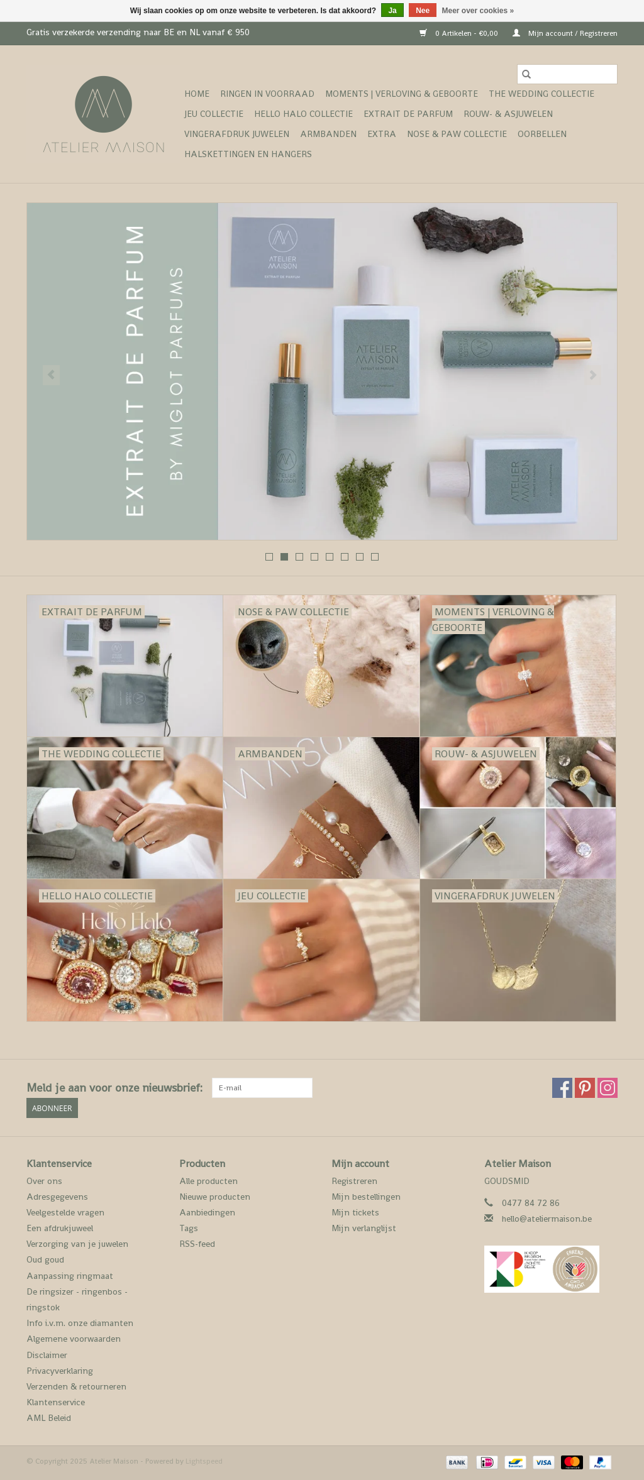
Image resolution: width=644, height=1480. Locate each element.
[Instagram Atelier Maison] (607, 1088)
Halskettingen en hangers (248, 154)
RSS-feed (197, 1243)
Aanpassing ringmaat (69, 1275)
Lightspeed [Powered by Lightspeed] (204, 1461)
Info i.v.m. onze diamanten (79, 1323)
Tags (188, 1228)
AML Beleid (48, 1417)
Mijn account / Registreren (565, 33)
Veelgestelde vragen (65, 1212)
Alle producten (208, 1181)
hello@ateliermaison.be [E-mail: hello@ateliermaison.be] (547, 1218)
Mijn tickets (355, 1212)
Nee (423, 10)
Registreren (354, 1181)
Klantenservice (55, 1402)
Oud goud (45, 1259)
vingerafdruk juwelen (236, 134)
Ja (392, 10)
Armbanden (328, 134)
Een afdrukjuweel (59, 1228)
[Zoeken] (567, 74)
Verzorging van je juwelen (77, 1243)
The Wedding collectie (541, 93)
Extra (381, 134)
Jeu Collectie (213, 113)
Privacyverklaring (59, 1370)
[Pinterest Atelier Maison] (585, 1088)
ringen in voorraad (267, 93)
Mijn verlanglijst (363, 1228)
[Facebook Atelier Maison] (562, 1088)
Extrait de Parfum (408, 113)
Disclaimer (46, 1355)
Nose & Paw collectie (457, 134)
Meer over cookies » (478, 10)
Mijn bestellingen (366, 1196)
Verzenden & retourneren (76, 1386)
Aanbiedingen (207, 1212)
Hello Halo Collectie (303, 113)
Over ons (44, 1181)
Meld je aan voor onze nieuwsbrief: (114, 1087)
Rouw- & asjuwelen (508, 113)
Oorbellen (542, 134)
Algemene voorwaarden (73, 1338)
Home (196, 93)
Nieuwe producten (214, 1196)
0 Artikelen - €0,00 (459, 33)
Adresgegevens (57, 1196)
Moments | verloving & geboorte (401, 93)
